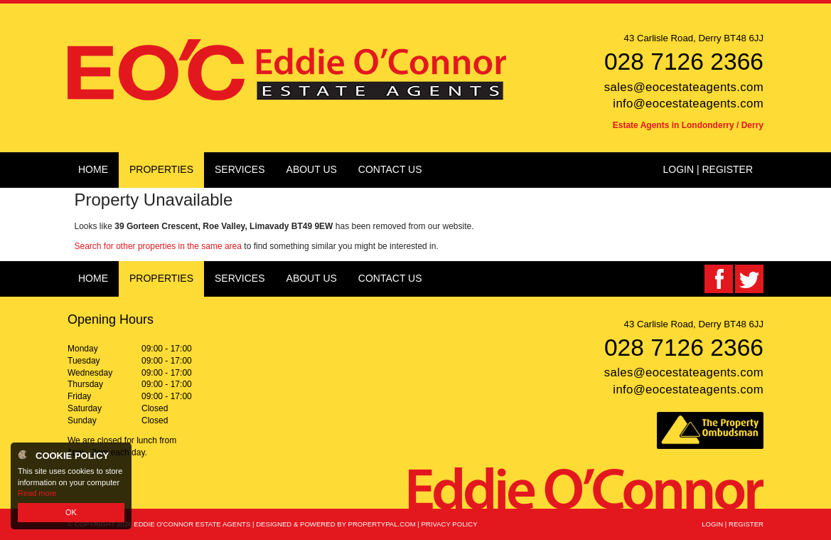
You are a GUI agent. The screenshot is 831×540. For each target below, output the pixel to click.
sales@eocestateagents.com (683, 87)
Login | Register (708, 169)
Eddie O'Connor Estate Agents (192, 524)
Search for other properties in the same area (158, 246)
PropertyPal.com (382, 524)
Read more (37, 493)
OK (71, 512)
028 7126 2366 (683, 61)
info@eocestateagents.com (688, 103)
